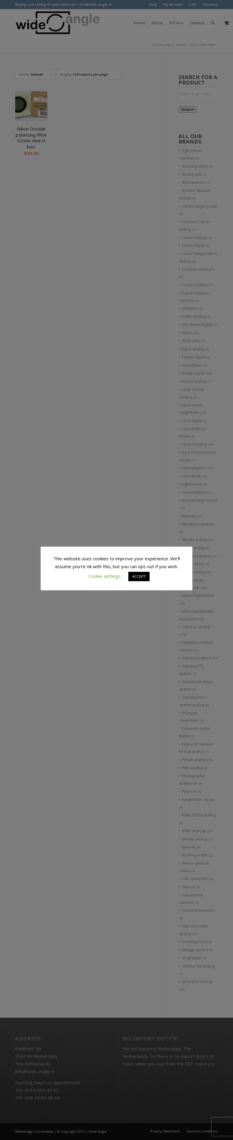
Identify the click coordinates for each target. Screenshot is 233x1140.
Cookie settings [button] (104, 576)
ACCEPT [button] (139, 576)
